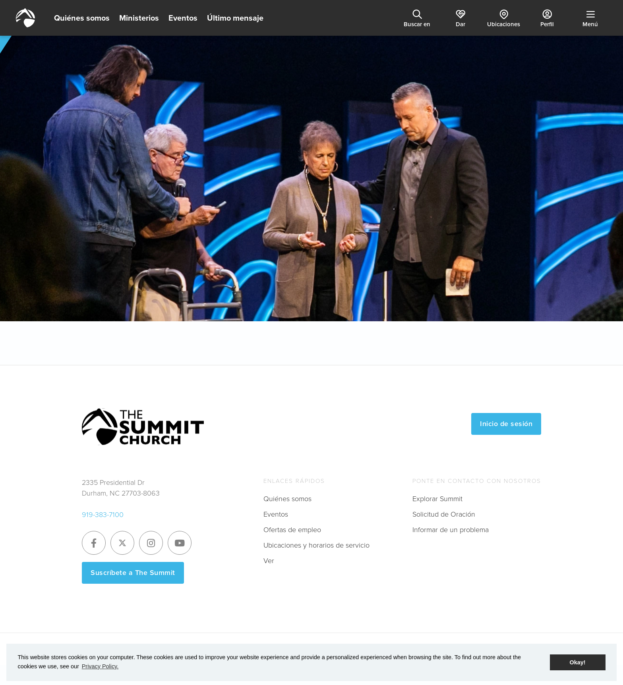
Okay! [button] (578, 662)
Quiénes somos (82, 18)
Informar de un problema (450, 530)
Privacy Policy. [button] (100, 666)
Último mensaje (235, 18)
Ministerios (139, 18)
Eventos (182, 18)
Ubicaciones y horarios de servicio (316, 545)
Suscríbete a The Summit (133, 572)
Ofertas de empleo (292, 530)
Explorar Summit (437, 499)
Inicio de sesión (506, 424)
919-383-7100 (103, 514)
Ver (268, 561)
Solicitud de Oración (443, 514)
